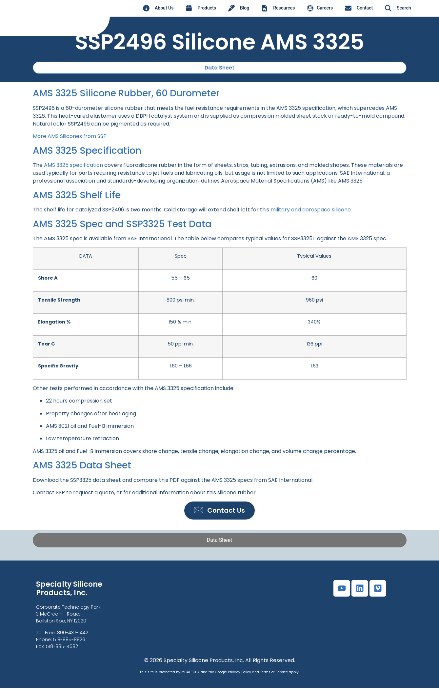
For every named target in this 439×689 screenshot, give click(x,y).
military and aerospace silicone (310, 210)
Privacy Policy (239, 673)
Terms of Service (274, 673)
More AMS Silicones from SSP (70, 136)
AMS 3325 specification (73, 165)
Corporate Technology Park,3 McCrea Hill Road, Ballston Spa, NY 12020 (68, 615)
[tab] (220, 541)
